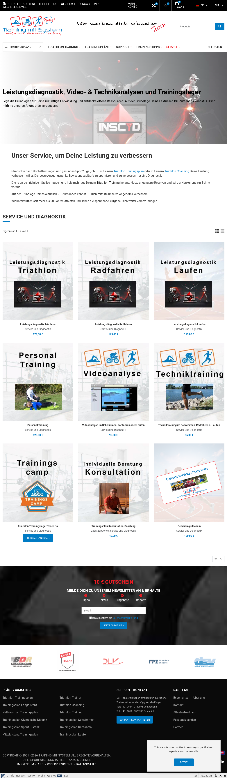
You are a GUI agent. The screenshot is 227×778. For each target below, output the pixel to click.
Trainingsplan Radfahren (76, 727)
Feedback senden (184, 720)
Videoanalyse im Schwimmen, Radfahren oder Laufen (113, 425)
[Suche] (219, 26)
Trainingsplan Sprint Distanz (21, 727)
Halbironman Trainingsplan (20, 712)
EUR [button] (217, 5)
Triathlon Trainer (70, 697)
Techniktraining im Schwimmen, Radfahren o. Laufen (189, 425)
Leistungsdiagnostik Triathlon (38, 324)
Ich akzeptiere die (113, 617)
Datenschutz (86, 764)
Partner (178, 727)
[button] (154, 5)
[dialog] (184, 756)
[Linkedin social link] (223, 762)
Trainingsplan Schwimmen (77, 720)
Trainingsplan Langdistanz (20, 705)
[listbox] (218, 559)
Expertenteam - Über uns (189, 697)
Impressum (25, 764)
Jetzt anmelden (113, 625)
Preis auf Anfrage (38, 537)
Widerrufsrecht (59, 764)
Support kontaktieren (134, 719)
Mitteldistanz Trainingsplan (20, 734)
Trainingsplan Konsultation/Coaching (113, 526)
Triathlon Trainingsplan (129, 171)
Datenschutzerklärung (125, 617)
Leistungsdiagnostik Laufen (189, 324)
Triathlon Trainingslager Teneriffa (38, 526)
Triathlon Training (108, 182)
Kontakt (178, 705)
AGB (40, 764)
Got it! (184, 762)
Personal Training (37, 425)
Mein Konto (132, 5)
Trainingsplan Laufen (73, 734)
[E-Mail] (113, 610)
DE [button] (200, 5)
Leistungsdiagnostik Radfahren (113, 324)
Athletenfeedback (184, 712)
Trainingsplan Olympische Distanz (25, 720)
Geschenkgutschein (189, 526)
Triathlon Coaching (177, 171)
